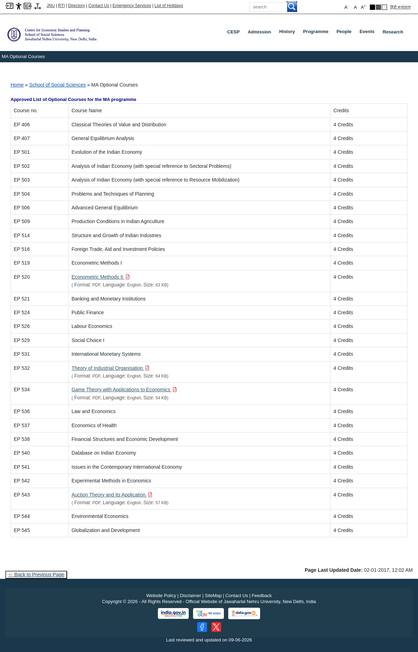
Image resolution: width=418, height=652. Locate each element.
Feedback (262, 595)
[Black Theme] (372, 7)
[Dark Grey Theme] (378, 7)
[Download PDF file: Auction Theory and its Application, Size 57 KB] (111, 495)
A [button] (363, 7)
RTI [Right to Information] (61, 5)
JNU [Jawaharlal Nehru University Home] (51, 5)
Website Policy (161, 595)
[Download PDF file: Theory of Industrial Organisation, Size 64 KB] (110, 368)
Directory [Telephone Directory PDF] (76, 5)
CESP (233, 31)
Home (17, 85)
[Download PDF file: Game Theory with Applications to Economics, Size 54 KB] (124, 389)
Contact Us (98, 5)
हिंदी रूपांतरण (400, 7)
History (288, 33)
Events (368, 33)
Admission (259, 31)
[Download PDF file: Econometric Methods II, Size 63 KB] (100, 277)
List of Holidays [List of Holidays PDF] (168, 5)
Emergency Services (131, 5)
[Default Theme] (384, 7)
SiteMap (213, 595)
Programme (317, 33)
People (345, 33)
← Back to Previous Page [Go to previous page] (36, 574)
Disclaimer (190, 595)
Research (392, 31)
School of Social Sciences (57, 85)
